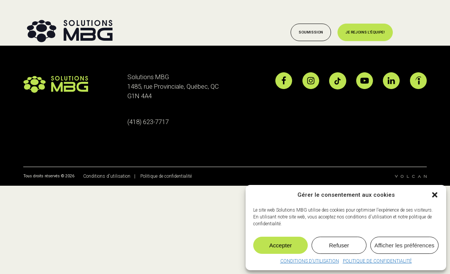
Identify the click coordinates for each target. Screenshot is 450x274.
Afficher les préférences (404, 245)
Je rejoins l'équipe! (365, 32)
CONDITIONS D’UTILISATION (309, 261)
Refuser (339, 245)
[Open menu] (415, 32)
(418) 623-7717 (148, 122)
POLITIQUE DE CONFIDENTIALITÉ (377, 261)
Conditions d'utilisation (106, 176)
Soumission (311, 32)
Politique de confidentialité (166, 176)
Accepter (280, 245)
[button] (435, 195)
